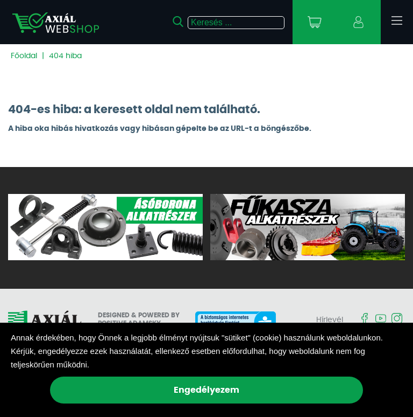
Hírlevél (329, 320)
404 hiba (65, 56)
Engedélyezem (206, 390)
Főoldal (24, 56)
